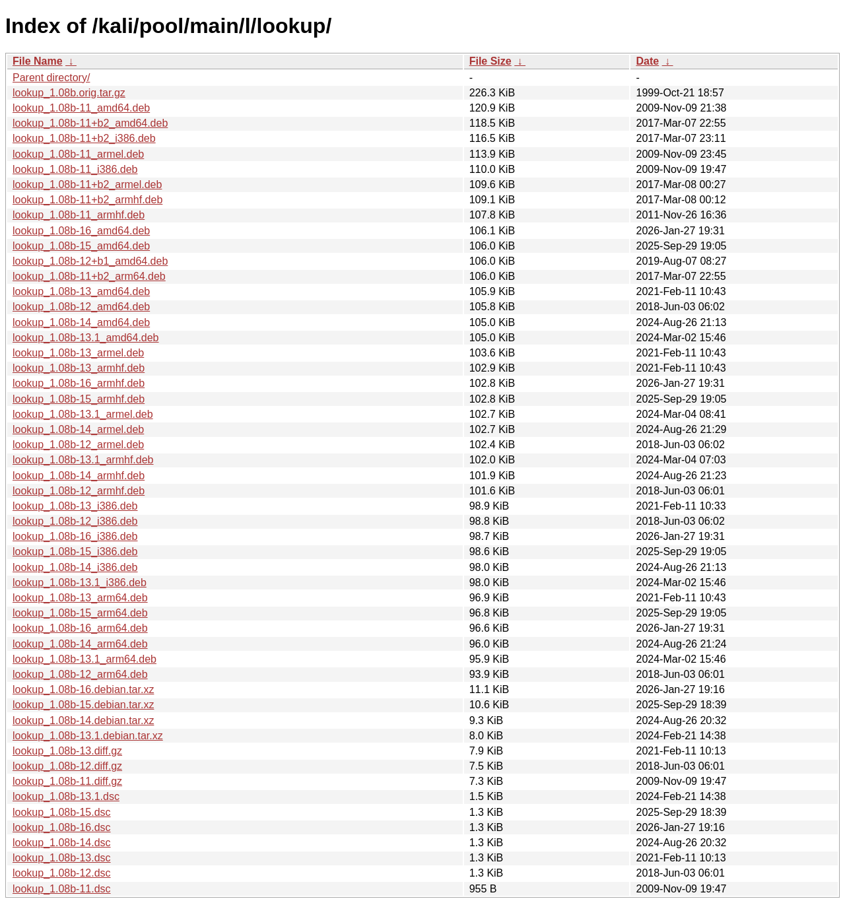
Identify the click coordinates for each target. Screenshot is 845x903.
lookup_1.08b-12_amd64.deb (81, 306)
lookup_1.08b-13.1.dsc (66, 796)
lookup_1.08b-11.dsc (62, 888)
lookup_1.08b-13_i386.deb (75, 506)
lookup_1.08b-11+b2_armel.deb (87, 184)
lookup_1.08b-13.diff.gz (67, 750)
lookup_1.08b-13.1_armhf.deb (83, 459)
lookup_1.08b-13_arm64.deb (80, 597)
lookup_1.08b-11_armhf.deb (79, 214)
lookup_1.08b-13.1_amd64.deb (86, 337)
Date (647, 61)
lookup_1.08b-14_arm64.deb (80, 644)
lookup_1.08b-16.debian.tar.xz (83, 689)
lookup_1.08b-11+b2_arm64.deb (89, 276)
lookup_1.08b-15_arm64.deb (80, 613)
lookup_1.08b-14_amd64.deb (81, 322)
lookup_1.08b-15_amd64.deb (81, 245)
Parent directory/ (51, 77)
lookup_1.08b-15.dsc (62, 812)
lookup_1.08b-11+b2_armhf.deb (87, 199)
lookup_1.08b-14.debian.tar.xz (83, 720)
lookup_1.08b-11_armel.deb (78, 154)
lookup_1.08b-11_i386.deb (75, 169)
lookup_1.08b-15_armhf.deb (79, 399)
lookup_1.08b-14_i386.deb (75, 567)
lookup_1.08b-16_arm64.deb (80, 628)
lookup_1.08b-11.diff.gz (67, 781)
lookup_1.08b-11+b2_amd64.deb (90, 123)
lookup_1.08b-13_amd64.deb (81, 291)
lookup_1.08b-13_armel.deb (78, 352)
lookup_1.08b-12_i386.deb (75, 521)
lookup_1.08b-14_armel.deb (78, 429)
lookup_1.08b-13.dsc (62, 857)
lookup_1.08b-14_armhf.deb (79, 475)
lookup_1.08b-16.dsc (62, 827)
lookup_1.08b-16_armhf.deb (79, 383)
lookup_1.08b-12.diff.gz (67, 766)
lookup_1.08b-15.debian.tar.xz (83, 704)
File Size (490, 61)
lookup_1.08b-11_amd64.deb (81, 108)
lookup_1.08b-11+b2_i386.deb (84, 138)
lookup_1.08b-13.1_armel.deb (83, 414)
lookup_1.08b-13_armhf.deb (79, 368)
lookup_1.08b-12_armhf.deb (79, 490)
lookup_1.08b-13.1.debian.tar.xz (88, 735)
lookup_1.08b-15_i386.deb (75, 551)
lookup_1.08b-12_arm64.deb (80, 674)
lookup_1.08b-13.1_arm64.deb (84, 659)
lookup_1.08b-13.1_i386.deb (80, 582)
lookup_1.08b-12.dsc (62, 873)
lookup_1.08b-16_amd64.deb (81, 230)
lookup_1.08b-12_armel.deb (78, 444)
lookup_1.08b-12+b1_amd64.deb (90, 261)
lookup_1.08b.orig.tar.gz (69, 92)
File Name (38, 61)
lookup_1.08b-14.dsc (62, 842)
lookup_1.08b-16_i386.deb (75, 536)
